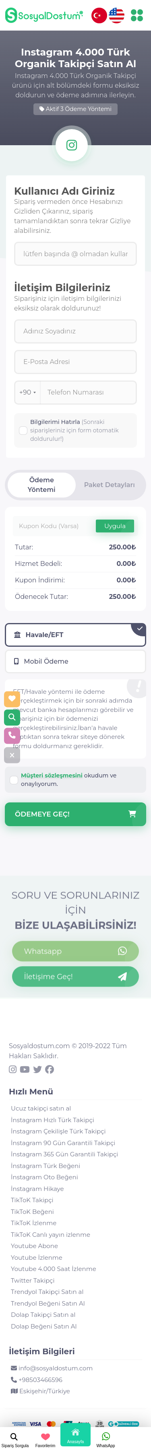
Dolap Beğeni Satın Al (44, 1326)
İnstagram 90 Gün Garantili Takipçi (63, 1143)
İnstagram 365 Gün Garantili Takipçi (64, 1154)
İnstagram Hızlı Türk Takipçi (52, 1120)
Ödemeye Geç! (75, 814)
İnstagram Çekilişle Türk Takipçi (58, 1131)
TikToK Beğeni (32, 1211)
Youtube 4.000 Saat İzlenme (53, 1269)
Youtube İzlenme (36, 1257)
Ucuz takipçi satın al (41, 1108)
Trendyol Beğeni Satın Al (48, 1303)
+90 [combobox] (27, 392)
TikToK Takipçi (32, 1200)
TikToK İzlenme (33, 1223)
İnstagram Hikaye (37, 1189)
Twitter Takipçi (32, 1280)
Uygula (115, 525)
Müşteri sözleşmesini (52, 775)
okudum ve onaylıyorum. (68, 780)
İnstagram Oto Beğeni (44, 1177)
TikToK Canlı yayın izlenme (50, 1234)
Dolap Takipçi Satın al (43, 1314)
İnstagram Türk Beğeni (45, 1166)
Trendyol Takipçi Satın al (47, 1292)
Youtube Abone (34, 1246)
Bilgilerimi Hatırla (74, 430)
